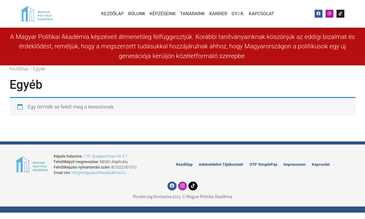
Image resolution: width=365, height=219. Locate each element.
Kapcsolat (261, 13)
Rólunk (136, 13)
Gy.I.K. (238, 13)
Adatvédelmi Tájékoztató (223, 164)
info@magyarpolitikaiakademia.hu (99, 173)
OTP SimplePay (262, 164)
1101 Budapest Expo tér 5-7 (105, 156)
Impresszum (291, 164)
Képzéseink (163, 13)
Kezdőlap (112, 13)
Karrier (218, 13)
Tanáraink (192, 13)
